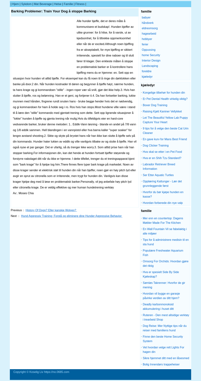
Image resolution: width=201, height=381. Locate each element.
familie (68, 4)
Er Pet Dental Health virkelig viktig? (165, 98)
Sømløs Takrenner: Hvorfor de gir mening (164, 285)
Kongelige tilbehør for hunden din (164, 92)
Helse (57, 4)
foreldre (146, 71)
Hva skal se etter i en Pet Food (162, 151)
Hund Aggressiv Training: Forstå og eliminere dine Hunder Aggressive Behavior (72, 215)
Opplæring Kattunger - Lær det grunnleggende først (162, 183)
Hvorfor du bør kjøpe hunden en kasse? (163, 194)
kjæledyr (147, 76)
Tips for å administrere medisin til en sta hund (166, 242)
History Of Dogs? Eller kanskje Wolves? (51, 210)
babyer (146, 17)
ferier (145, 44)
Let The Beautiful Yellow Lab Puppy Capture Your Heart (165, 120)
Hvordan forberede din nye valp (163, 202)
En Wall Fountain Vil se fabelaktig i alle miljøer (165, 231)
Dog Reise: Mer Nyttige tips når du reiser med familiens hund (165, 328)
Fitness (80, 4)
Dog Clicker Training (156, 145)
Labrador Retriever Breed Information (159, 166)
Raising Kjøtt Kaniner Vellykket (162, 111)
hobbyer (147, 39)
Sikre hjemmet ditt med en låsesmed (166, 358)
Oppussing (148, 49)
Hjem (15, 4)
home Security (151, 55)
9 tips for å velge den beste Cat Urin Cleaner (165, 130)
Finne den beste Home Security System (163, 339)
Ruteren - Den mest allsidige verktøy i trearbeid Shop (166, 317)
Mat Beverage (43, 4)
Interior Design (151, 60)
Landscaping (150, 65)
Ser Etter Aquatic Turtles (158, 175)
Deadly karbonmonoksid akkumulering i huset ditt (158, 306)
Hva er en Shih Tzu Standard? (162, 158)
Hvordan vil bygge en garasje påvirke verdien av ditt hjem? (161, 296)
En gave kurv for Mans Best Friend (165, 139)
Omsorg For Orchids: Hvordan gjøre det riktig (165, 263)
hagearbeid (149, 33)
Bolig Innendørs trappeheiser (161, 364)
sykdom (26, 4)
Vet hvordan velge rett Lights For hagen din (163, 349)
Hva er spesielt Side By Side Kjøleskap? (161, 274)
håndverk (148, 22)
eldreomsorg (150, 28)
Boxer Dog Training (155, 105)
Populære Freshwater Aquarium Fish (163, 253)
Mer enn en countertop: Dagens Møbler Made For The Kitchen (163, 220)
